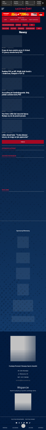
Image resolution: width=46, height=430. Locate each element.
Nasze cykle (21, 18)
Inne (39, 28)
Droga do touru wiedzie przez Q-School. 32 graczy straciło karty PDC (16, 51)
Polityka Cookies (30, 419)
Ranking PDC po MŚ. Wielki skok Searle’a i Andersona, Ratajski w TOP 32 (16, 72)
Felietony (13, 28)
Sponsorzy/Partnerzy (23, 231)
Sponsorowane (30, 28)
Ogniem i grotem (14, 20)
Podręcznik (24, 20)
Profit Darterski (33, 20)
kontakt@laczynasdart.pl (23, 380)
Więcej (23, 142)
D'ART (5, 20)
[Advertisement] (23, 205)
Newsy (25, 25)
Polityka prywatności (17, 419)
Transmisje (21, 28)
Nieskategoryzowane (8, 25)
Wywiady (18, 25)
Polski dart (6, 28)
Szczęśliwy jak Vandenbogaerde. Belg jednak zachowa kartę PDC (15, 94)
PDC (32, 25)
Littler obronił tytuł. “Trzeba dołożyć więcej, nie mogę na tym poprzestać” (15, 136)
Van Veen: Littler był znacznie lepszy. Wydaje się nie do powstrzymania (15, 115)
